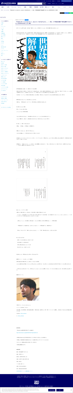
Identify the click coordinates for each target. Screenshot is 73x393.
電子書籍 (2, 41)
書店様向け (40, 376)
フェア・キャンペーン (4, 50)
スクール (2, 48)
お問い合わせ (26, 377)
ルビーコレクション (4, 88)
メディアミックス (4, 96)
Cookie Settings (52, 390)
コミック (2, 28)
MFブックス (3, 61)
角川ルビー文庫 (3, 66)
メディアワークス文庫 (4, 87)
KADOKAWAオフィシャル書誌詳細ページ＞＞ (25, 371)
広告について (29, 376)
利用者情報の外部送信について (51, 377)
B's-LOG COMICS (4, 78)
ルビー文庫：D (3, 90)
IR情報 (22, 376)
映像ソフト (3, 53)
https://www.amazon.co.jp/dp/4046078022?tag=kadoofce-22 (27, 332)
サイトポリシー (39, 377)
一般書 (2, 29)
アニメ (2, 52)
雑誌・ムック (3, 36)
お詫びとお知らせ (4, 101)
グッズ (2, 40)
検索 (44, 3)
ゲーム (2, 45)
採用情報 (24, 376)
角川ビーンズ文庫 (4, 64)
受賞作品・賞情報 (4, 98)
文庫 (2, 24)
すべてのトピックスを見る (6, 107)
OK (59, 390)
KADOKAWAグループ (52, 376)
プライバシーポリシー (32, 377)
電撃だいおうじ (3, 76)
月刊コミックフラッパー (5, 73)
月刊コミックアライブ (4, 68)
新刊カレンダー (55, 3)
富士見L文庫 (3, 85)
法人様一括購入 (45, 376)
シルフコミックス (4, 75)
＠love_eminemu (23, 313)
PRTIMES (2, 103)
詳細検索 (49, 3)
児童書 (2, 31)
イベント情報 (61, 3)
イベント (2, 43)
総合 (2, 55)
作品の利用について (20, 377)
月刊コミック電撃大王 (4, 71)
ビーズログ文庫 (3, 80)
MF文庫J (2, 63)
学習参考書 (3, 33)
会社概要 (18, 376)
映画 (2, 38)
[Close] (71, 390)
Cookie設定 (44, 377)
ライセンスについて (35, 376)
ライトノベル (3, 26)
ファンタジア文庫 (4, 83)
